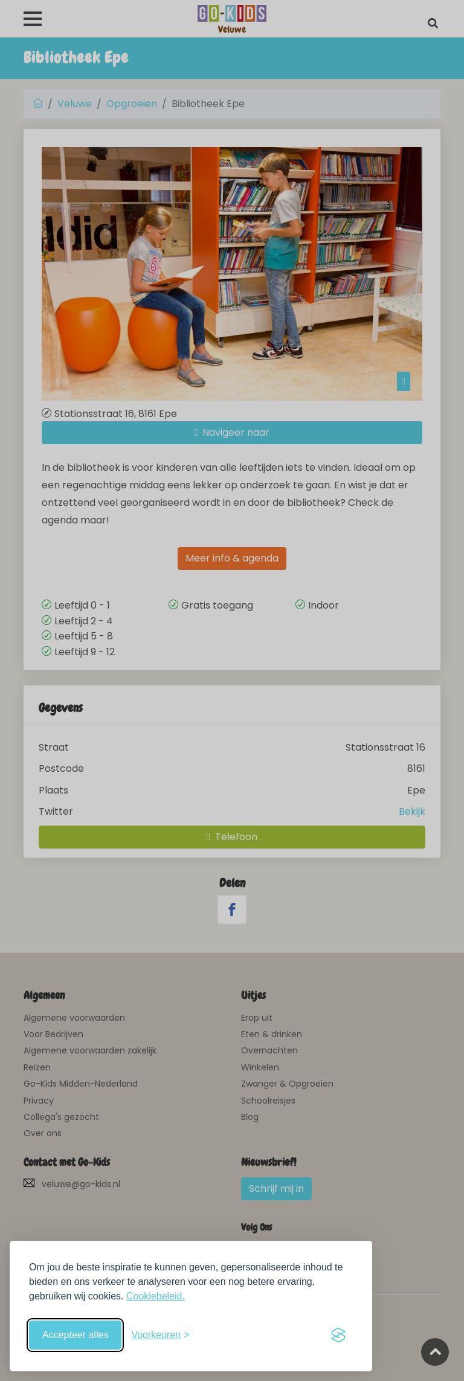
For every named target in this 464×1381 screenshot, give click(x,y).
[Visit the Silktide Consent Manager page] (338, 1335)
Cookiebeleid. (155, 1296)
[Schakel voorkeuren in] (160, 1335)
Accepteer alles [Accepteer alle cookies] (75, 1335)
